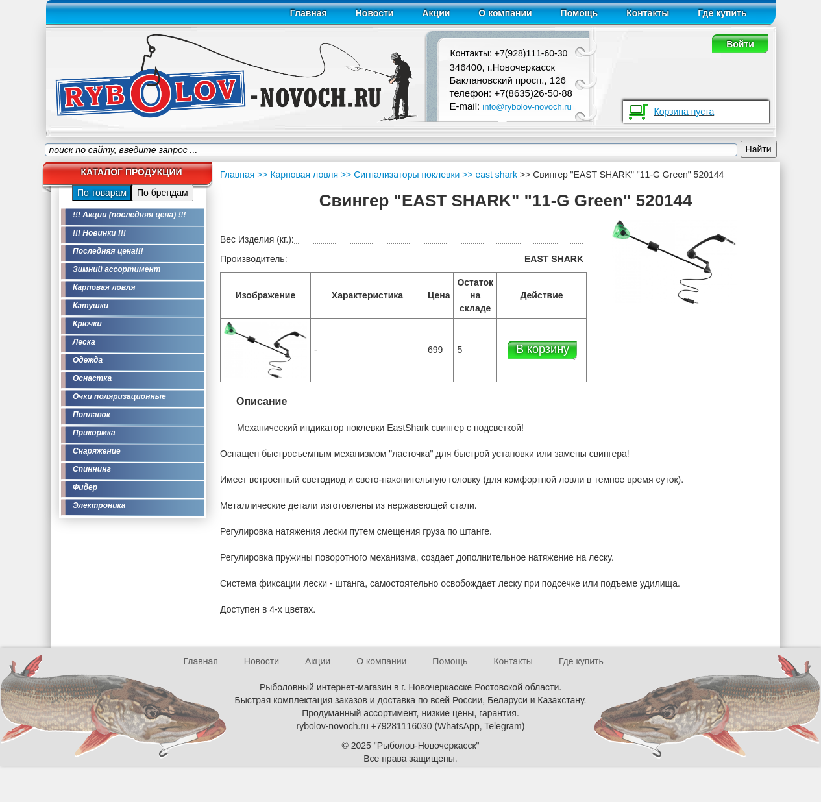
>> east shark (488, 174)
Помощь (579, 13)
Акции (436, 13)
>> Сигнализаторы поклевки (399, 174)
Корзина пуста (684, 111)
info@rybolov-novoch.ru (526, 107)
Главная (308, 13)
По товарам (102, 193)
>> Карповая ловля (297, 174)
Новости (375, 13)
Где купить (722, 13)
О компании (505, 13)
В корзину (542, 349)
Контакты (647, 13)
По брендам (162, 193)
